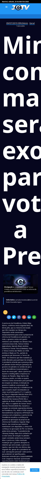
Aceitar (35, 470)
